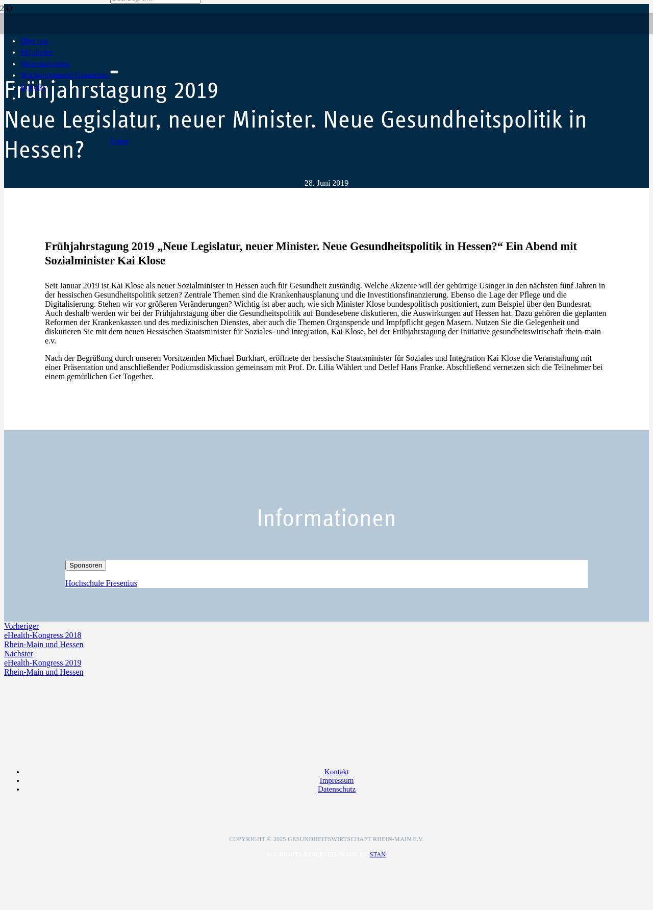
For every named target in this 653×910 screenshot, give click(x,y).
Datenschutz (337, 789)
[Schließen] (114, 71)
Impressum (337, 780)
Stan (378, 854)
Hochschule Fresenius (101, 583)
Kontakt (336, 772)
